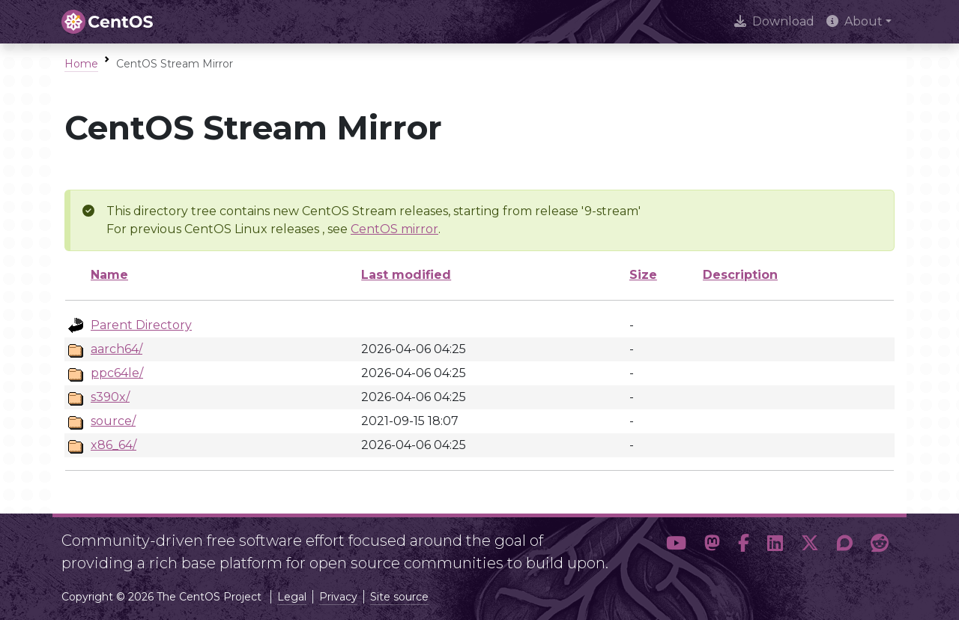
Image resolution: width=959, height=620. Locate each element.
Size (643, 275)
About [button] (854, 21)
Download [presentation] (774, 21)
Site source (399, 597)
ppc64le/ (117, 373)
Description (740, 275)
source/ (113, 421)
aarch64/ (116, 349)
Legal (291, 597)
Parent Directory (141, 325)
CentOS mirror (394, 229)
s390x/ (110, 397)
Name (109, 275)
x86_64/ (113, 445)
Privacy (338, 597)
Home (81, 63)
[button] (676, 545)
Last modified (406, 275)
